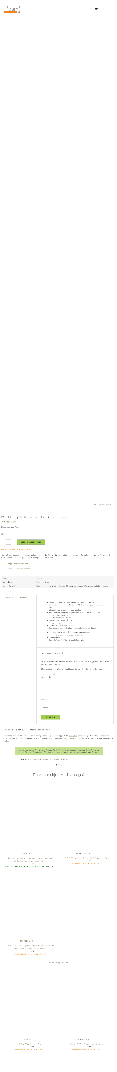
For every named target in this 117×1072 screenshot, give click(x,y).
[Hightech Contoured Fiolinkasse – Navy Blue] (83, 1058)
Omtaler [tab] (23, 597)
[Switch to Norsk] (86, 3)
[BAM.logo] (12, 6)
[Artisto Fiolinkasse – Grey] (26, 975)
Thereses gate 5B (21, 558)
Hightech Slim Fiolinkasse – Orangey (87, 1044)
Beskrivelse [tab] (11, 597)
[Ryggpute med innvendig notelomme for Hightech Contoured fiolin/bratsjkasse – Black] (26, 789)
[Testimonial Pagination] (56, 765)
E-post (44, 708)
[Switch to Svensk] (91, 3)
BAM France (24, 736)
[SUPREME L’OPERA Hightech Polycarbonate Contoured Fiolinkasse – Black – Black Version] (26, 875)
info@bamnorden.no (102, 736)
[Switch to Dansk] (97, 3)
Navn (44, 699)
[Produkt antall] (8, 542)
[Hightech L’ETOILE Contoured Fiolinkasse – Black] (26, 1058)
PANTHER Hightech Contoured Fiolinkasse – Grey (87, 858)
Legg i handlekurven (31, 542)
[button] (57, 563)
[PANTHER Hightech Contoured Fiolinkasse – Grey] (83, 789)
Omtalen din (47, 677)
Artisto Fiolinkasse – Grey (30, 1044)
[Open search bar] (92, 9)
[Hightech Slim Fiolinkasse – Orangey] (83, 975)
